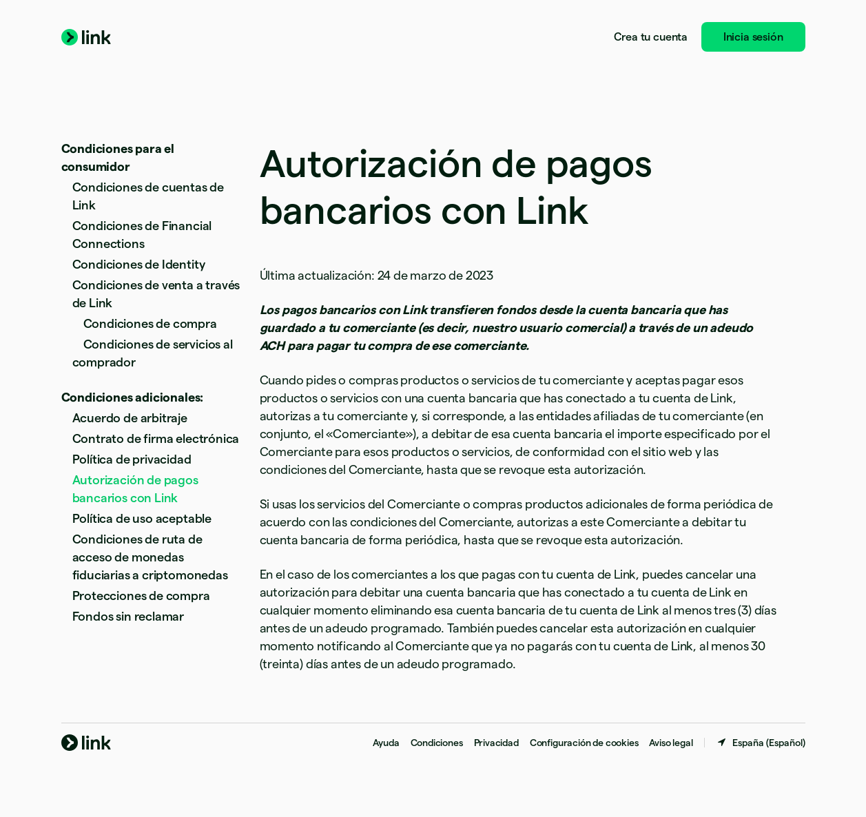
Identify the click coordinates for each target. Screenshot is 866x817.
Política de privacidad (132, 459)
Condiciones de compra (150, 323)
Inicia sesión (753, 37)
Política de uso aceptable (142, 518)
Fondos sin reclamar (128, 616)
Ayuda (386, 742)
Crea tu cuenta (651, 37)
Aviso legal (670, 742)
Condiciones (437, 742)
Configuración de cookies (584, 742)
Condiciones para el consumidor (118, 157)
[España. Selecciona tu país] (760, 742)
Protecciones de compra (141, 595)
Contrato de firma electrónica (156, 438)
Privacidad (496, 742)
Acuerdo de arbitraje (129, 417)
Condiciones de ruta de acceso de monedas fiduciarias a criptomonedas (150, 556)
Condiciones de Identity (138, 264)
